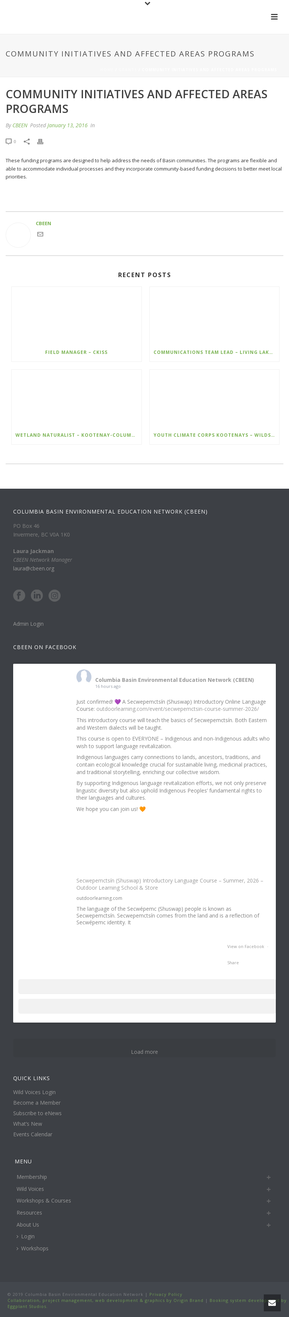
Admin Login (28, 623)
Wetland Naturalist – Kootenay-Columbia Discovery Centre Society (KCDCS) (78, 435)
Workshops (33, 1248)
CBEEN (19, 125)
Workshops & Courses (44, 1200)
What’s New (27, 1123)
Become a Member (37, 1102)
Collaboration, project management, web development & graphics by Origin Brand (106, 1300)
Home (107, 69)
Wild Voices (30, 1188)
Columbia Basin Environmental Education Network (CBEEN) (174, 679)
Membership (32, 1176)
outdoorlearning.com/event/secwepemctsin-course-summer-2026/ (177, 708)
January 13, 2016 (67, 125)
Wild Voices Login (34, 1092)
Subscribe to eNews (37, 1113)
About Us (28, 1224)
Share (233, 962)
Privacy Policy (165, 1294)
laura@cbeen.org (33, 568)
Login (26, 1236)
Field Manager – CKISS (76, 352)
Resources (29, 1212)
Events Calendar (32, 1134)
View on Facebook (246, 946)
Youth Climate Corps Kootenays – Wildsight (217, 435)
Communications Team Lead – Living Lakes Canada (217, 352)
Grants (128, 69)
